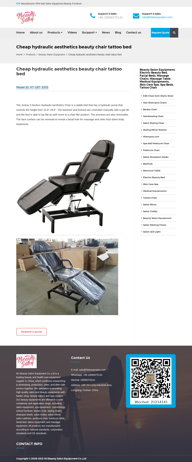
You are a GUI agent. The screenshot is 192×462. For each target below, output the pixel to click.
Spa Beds (166, 84)
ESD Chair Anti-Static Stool (158, 95)
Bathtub (148, 163)
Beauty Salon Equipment (52, 54)
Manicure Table (151, 170)
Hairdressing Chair (153, 116)
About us (36, 32)
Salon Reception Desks (155, 157)
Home (20, 32)
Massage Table (160, 78)
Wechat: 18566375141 (83, 380)
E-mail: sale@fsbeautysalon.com (88, 369)
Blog (118, 32)
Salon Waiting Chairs (154, 225)
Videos (72, 32)
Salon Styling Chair (153, 123)
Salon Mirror (150, 204)
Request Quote (160, 32)
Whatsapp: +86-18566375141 (87, 375)
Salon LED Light (152, 231)
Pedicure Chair (151, 150)
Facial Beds (148, 75)
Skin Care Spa (149, 84)
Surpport (88, 32)
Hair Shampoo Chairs (155, 102)
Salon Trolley (150, 211)
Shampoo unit (151, 136)
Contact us (133, 32)
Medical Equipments (154, 81)
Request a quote (31, 331)
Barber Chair (150, 109)
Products (54, 32)
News (106, 32)
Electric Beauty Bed (153, 72)
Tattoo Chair (148, 87)
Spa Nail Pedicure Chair (156, 143)
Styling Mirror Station (155, 129)
